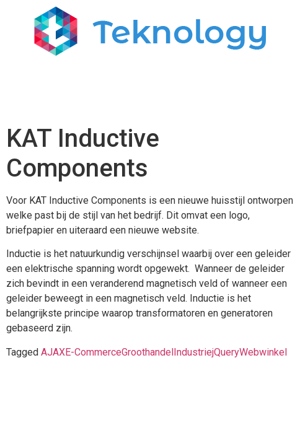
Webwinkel (263, 352)
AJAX (53, 352)
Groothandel (147, 352)
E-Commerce (93, 352)
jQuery (225, 352)
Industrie (193, 352)
